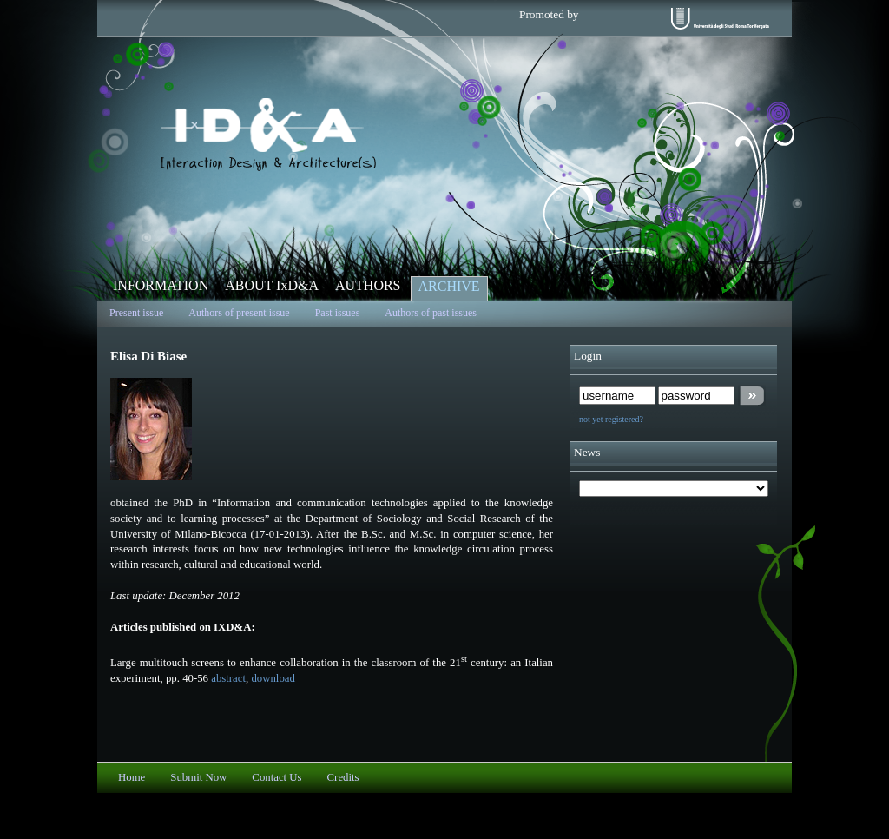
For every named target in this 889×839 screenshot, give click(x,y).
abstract (228, 678)
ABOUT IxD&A (272, 285)
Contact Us (276, 777)
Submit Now (198, 777)
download (272, 678)
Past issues (337, 313)
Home (131, 777)
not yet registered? (611, 419)
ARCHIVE (449, 286)
